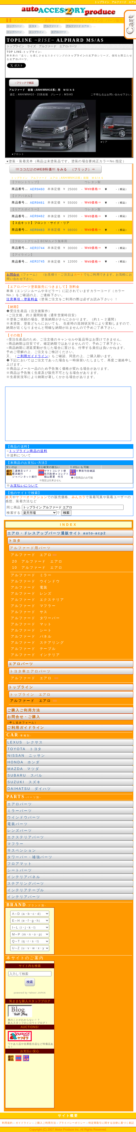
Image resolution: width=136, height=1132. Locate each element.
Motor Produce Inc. (67, 1129)
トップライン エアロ (30, 694)
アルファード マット (31, 624)
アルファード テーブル (33, 649)
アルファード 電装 (29, 587)
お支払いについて (24, 485)
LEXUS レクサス (25, 742)
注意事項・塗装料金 (22, 299)
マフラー (15, 844)
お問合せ (13, 274)
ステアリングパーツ (25, 883)
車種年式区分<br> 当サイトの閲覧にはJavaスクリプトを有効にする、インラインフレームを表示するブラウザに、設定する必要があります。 (68, 414)
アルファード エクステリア (37, 600)
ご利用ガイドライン (32, 356)
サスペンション (21, 850)
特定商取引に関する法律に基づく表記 (111, 1122)
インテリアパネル (23, 877)
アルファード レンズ (31, 593)
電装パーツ (17, 824)
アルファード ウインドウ (35, 581)
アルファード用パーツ (30, 548)
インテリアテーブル (25, 890)
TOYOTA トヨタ (24, 749)
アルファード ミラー (31, 575)
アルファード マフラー (33, 606)
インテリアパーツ (23, 897)
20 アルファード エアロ (37, 561)
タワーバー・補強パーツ (30, 857)
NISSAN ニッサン (26, 755)
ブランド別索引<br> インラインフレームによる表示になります (29, 931)
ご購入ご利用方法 (23, 710)
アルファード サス (29, 612)
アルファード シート (31, 630)
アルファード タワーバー (35, 618)
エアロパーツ (19, 804)
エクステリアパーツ (25, 837)
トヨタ (15, 540)
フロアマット (19, 864)
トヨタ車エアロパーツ (30, 671)
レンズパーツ (19, 830)
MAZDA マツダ (23, 769)
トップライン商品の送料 (28, 451)
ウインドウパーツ (23, 817)
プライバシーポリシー (72, 1122)
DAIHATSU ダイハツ (29, 789)
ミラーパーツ (19, 811)
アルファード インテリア (35, 655)
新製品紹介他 (29, 1034)
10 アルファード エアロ (37, 567)
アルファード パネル (31, 636)
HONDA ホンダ (23, 762)
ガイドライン (24, 1122)
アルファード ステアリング (37, 642)
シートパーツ (19, 870)
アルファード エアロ (31, 555)
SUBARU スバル (25, 775)
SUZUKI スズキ (24, 782)
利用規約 (7, 1122)
